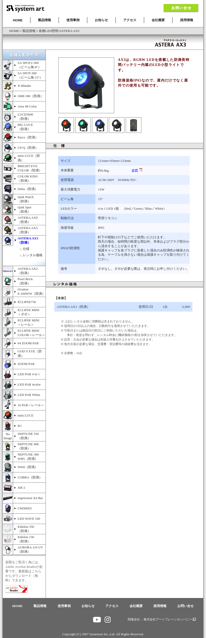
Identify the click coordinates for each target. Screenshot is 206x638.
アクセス (129, 20)
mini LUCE (25, 415)
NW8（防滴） (28, 467)
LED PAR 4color (29, 384)
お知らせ (101, 20)
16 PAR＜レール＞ (31, 405)
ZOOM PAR (26, 364)
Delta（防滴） (28, 189)
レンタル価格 (33, 255)
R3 (20, 426)
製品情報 (44, 20)
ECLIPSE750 (27, 302)
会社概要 (158, 20)
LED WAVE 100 (29, 518)
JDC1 (21, 488)
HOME (18, 20)
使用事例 (72, 20)
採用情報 (186, 20)
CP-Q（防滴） (28, 147)
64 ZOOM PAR (28, 343)
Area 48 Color (27, 106)
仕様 (26, 249)
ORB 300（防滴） (31, 96)
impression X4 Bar (30, 498)
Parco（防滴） (28, 137)
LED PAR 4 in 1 (29, 374)
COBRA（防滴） (30, 477)
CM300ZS (25, 508)
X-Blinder (24, 86)
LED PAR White (29, 395)
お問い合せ (185, 606)
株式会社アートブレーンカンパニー (170, 619)
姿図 (137, 170)
